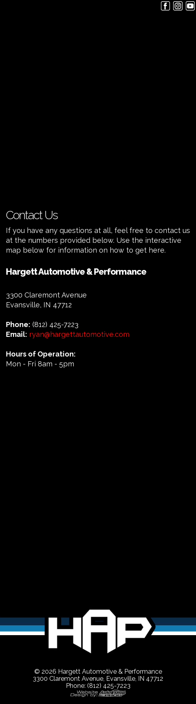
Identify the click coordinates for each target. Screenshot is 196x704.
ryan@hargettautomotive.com (79, 334)
